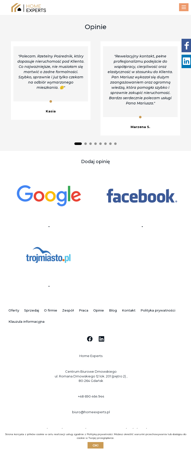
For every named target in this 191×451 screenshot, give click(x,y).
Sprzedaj (31, 310)
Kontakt (129, 310)
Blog (113, 310)
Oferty (13, 310)
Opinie (98, 310)
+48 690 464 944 (91, 396)
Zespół (68, 310)
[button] (78, 144)
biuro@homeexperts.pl (91, 412)
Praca (83, 310)
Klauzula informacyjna (26, 321)
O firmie (50, 310)
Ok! (95, 445)
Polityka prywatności (158, 310)
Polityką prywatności (100, 434)
